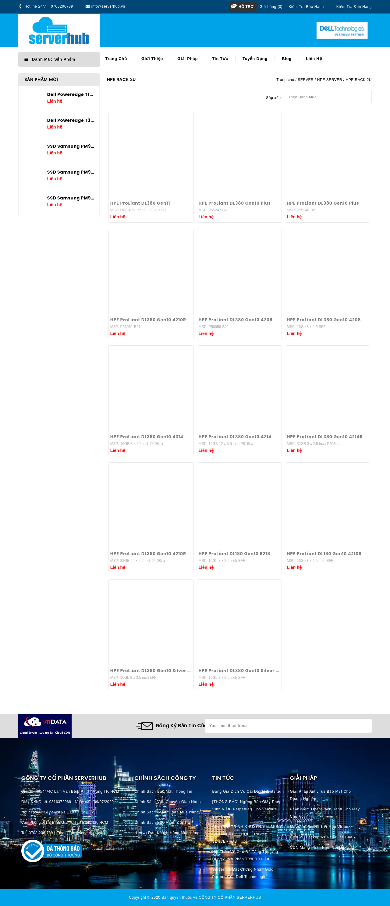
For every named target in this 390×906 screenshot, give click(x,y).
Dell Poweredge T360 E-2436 (70, 120)
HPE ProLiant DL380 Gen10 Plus (235, 203)
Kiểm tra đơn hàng (354, 7)
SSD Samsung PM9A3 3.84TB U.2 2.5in (70, 172)
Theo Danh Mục (328, 95)
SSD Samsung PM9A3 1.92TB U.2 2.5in (70, 198)
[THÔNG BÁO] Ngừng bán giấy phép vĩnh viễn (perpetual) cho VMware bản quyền (247, 809)
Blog (287, 58)
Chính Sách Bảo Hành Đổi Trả (162, 822)
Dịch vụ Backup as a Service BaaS (322, 837)
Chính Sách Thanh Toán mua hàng (166, 812)
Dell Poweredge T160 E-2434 (70, 94)
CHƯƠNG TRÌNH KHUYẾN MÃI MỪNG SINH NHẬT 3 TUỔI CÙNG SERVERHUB (247, 834)
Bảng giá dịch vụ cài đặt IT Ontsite (246, 791)
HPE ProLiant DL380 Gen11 (140, 203)
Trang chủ (116, 58)
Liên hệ (314, 58)
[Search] (196, 30)
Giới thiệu (152, 58)
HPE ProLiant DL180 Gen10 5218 (235, 554)
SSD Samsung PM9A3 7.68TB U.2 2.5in (70, 146)
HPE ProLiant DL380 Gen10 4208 (236, 320)
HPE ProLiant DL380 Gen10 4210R (148, 320)
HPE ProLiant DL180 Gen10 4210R (324, 554)
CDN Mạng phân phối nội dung (319, 847)
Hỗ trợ (246, 7)
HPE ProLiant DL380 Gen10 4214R (325, 437)
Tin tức (220, 58)
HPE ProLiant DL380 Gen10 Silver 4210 (151, 671)
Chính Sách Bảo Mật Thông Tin (163, 791)
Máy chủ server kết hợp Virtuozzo (322, 827)
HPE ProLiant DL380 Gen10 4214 (235, 437)
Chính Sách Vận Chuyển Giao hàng (167, 802)
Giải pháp (187, 58)
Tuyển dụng (255, 58)
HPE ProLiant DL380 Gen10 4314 (146, 437)
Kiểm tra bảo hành (306, 7)
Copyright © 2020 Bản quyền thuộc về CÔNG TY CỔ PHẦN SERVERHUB (195, 897)
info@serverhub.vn (108, 6)
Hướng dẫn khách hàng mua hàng (167, 833)
